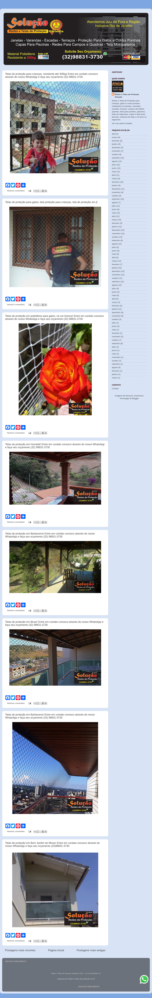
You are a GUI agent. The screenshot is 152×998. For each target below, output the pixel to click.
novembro (116, 151)
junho (114, 168)
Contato (115, 388)
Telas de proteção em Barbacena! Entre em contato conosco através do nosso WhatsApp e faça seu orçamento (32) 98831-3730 (50, 535)
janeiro (115, 144)
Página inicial (56, 950)
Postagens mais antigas (91, 950)
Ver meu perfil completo (122, 123)
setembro (116, 158)
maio (114, 172)
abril (114, 134)
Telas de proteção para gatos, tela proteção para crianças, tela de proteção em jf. (51, 202)
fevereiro (115, 141)
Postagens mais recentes (20, 950)
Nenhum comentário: (16, 191)
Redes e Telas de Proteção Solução (127, 95)
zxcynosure (138, 396)
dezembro (116, 147)
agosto (115, 161)
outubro (115, 154)
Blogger (135, 398)
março (114, 137)
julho (114, 165)
